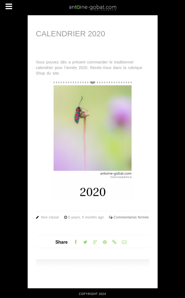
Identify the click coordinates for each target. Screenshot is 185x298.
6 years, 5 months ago (86, 217)
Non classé (50, 217)
